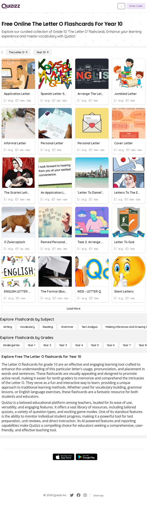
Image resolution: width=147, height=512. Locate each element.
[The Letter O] (18, 52)
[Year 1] (31, 345)
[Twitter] (72, 495)
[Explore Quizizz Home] (11, 6)
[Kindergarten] (11, 345)
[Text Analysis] (89, 327)
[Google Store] (86, 457)
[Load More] (73, 309)
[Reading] (47, 327)
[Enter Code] (136, 6)
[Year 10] (42, 52)
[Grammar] (67, 327)
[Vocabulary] (27, 327)
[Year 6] (111, 345)
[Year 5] (95, 345)
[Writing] (7, 327)
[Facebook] (78, 495)
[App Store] (63, 457)
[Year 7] (126, 345)
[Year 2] (47, 345)
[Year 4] (79, 345)
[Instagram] (85, 495)
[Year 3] (63, 345)
